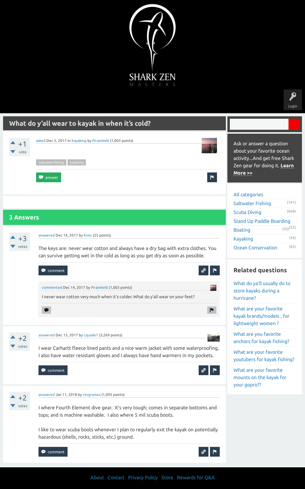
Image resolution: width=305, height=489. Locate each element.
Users (152, 101)
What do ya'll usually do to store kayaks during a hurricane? (261, 291)
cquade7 (91, 335)
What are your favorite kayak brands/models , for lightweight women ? (261, 316)
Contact (116, 477)
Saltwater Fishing (252, 203)
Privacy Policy (143, 477)
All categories (248, 194)
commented (52, 287)
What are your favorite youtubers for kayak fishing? (263, 355)
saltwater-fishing (51, 162)
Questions (84, 101)
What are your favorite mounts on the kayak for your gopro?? (259, 377)
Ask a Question (178, 101)
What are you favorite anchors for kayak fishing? (261, 337)
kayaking (76, 162)
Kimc (88, 235)
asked (41, 141)
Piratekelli (100, 141)
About (204, 101)
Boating (241, 230)
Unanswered (110, 101)
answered (47, 235)
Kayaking (79, 141)
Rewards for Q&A (196, 477)
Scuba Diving (247, 212)
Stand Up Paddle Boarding (261, 221)
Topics (133, 101)
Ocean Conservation (255, 247)
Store (223, 101)
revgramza (92, 395)
